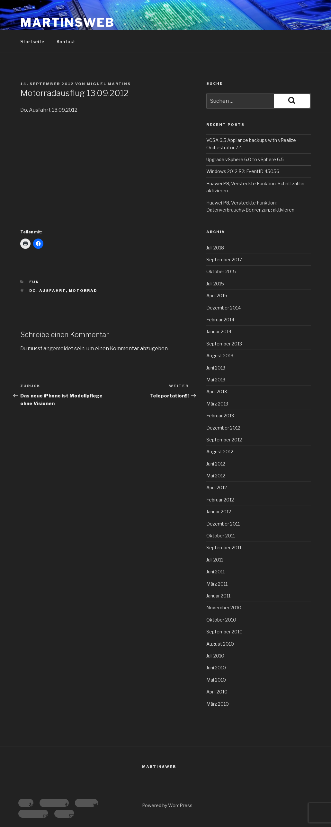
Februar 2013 (220, 415)
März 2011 (217, 584)
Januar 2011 (218, 595)
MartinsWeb (67, 22)
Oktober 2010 (221, 619)
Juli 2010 (215, 655)
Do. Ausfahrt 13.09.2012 (48, 110)
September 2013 (224, 343)
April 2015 (216, 295)
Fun (34, 282)
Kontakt (66, 41)
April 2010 (217, 691)
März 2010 (217, 704)
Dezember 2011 (223, 524)
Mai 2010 (216, 680)
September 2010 (224, 631)
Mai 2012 (215, 475)
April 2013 (216, 391)
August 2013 (219, 355)
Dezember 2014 (223, 307)
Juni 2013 (215, 367)
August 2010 (220, 644)
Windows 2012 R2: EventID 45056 (242, 171)
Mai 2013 (215, 379)
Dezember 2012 (223, 428)
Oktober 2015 (221, 271)
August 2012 (219, 451)
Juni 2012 (215, 463)
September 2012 (224, 439)
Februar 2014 (220, 319)
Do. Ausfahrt (47, 290)
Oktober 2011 (220, 535)
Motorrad (83, 290)
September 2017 (224, 259)
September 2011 (223, 547)
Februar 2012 (220, 499)
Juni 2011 (215, 571)
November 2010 (223, 607)
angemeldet (58, 348)
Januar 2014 (218, 331)
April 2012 (216, 487)
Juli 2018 (215, 247)
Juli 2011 (214, 559)
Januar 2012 (218, 511)
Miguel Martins (109, 84)
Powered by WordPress (167, 805)
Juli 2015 (215, 283)
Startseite (32, 41)
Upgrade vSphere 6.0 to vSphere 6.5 (245, 159)
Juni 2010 (216, 667)
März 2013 (217, 403)
